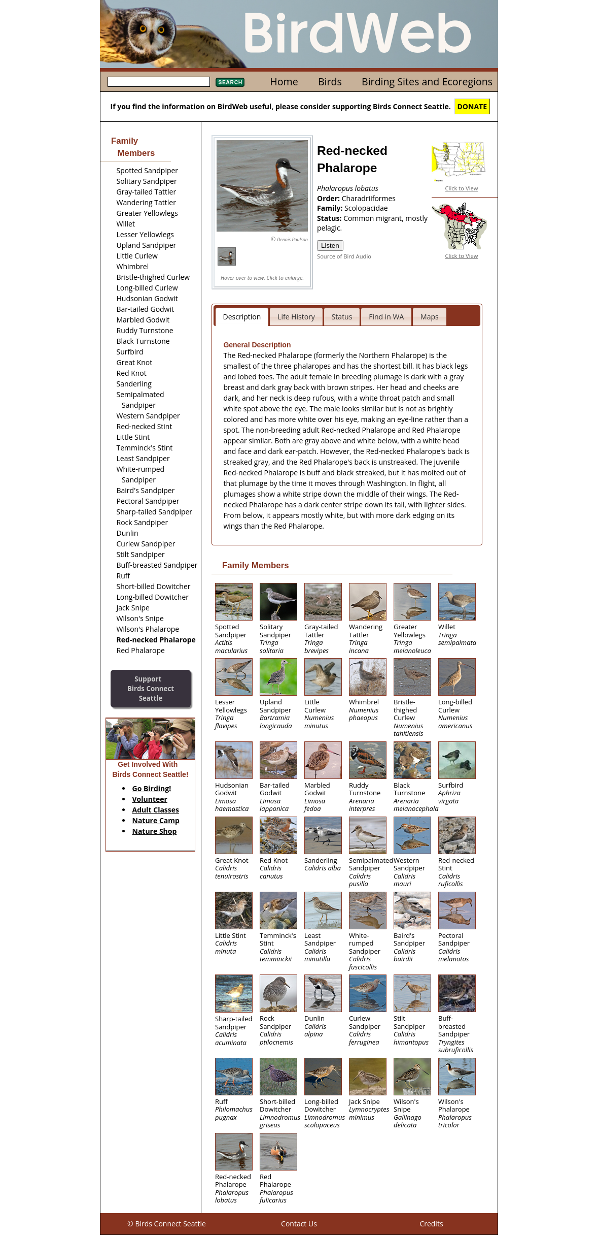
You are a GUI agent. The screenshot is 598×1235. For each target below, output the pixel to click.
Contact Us (299, 1223)
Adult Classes (156, 810)
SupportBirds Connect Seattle (150, 688)
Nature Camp (156, 820)
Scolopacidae (366, 208)
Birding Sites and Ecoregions (427, 81)
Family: (330, 208)
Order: (329, 198)
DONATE (472, 106)
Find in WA (386, 316)
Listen (330, 245)
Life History (296, 316)
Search (230, 82)
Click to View (461, 188)
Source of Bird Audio (344, 256)
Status (342, 316)
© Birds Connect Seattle (166, 1223)
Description (242, 316)
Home (284, 81)
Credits (431, 1223)
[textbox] (159, 82)
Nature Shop (154, 831)
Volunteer (149, 799)
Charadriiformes (369, 198)
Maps (429, 316)
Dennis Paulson (292, 239)
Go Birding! (151, 788)
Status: (330, 218)
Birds (330, 81)
